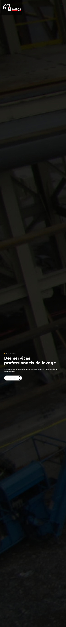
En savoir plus (13, 378)
